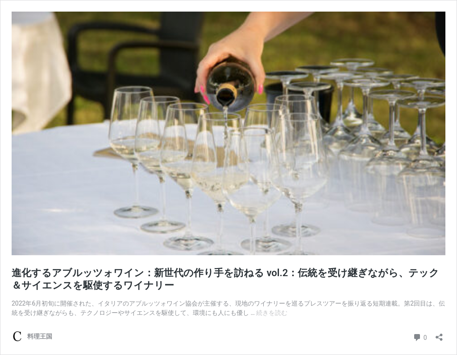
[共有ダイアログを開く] (439, 334)
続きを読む (271, 312)
